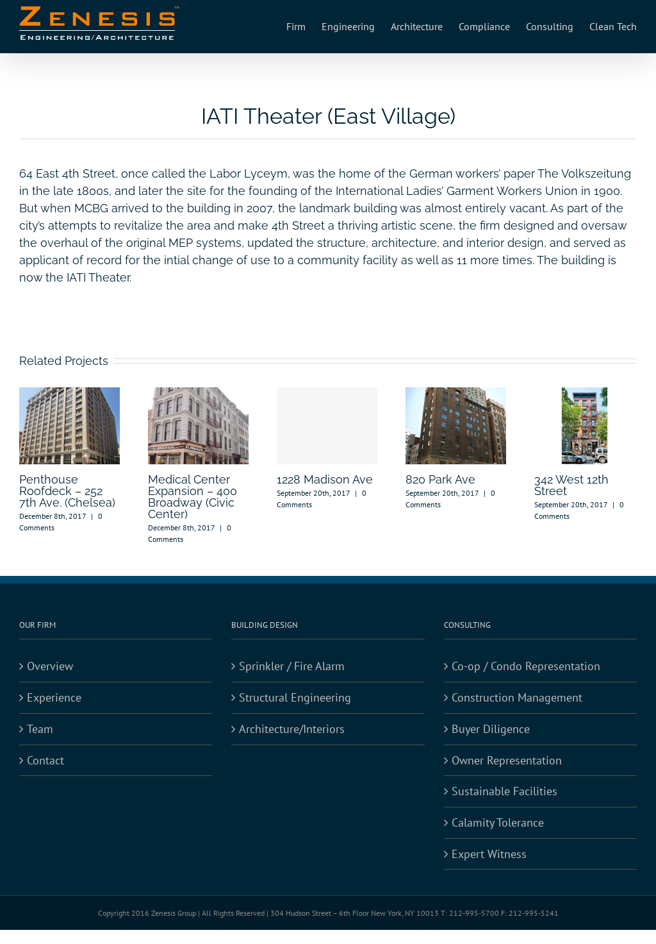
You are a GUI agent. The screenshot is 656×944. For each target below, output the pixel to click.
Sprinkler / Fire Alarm (292, 666)
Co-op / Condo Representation (526, 666)
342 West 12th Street (571, 485)
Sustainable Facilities (504, 791)
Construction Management (517, 697)
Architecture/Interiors (292, 728)
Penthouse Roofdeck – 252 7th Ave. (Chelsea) (67, 491)
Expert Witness (489, 854)
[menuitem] (304, 26)
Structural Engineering (295, 697)
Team (40, 728)
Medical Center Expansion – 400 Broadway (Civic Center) (192, 497)
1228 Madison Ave (325, 479)
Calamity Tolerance (498, 822)
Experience (54, 697)
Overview (50, 666)
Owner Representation (507, 760)
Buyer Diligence (491, 728)
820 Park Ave (440, 479)
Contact (45, 760)
